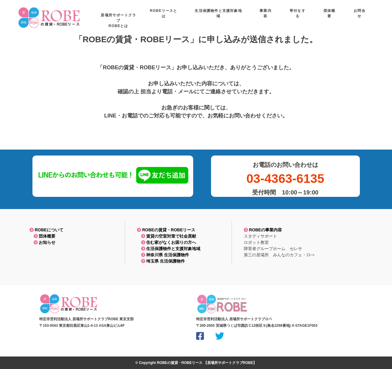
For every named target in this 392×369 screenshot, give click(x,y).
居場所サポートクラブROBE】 (232, 363)
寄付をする (315, 15)
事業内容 (291, 15)
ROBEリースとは (201, 15)
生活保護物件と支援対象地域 (250, 15)
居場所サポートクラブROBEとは (159, 18)
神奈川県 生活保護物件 (163, 254)
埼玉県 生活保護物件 (161, 261)
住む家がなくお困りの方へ (166, 242)
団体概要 (42, 236)
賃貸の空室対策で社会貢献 (166, 236)
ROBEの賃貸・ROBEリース (166, 229)
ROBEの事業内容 (263, 229)
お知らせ (42, 242)
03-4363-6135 (285, 179)
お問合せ (363, 15)
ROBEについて (46, 229)
